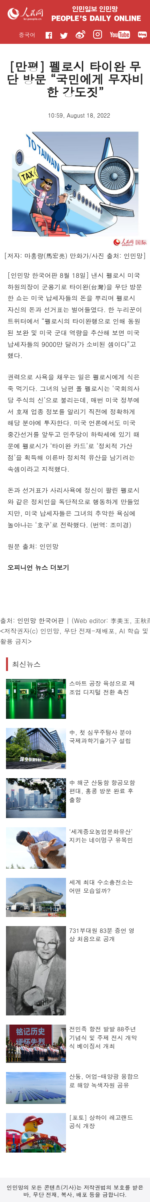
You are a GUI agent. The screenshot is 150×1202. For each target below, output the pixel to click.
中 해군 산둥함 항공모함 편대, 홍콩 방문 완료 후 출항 (102, 791)
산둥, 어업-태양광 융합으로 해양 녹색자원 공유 (104, 1080)
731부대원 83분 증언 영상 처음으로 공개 (102, 934)
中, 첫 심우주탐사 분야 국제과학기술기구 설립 (100, 736)
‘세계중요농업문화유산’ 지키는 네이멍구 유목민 (101, 835)
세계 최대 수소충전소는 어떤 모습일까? (101, 886)
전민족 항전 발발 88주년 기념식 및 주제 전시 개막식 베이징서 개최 (103, 1037)
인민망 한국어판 (40, 620)
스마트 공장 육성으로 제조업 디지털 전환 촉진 (102, 687)
